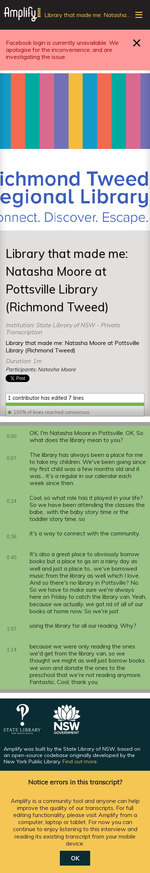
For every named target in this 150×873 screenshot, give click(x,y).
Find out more (79, 761)
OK (75, 858)
